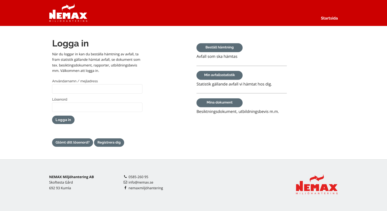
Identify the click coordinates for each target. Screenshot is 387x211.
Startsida (329, 18)
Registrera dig (109, 143)
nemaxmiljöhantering (146, 188)
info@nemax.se (141, 182)
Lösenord (59, 99)
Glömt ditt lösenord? (73, 143)
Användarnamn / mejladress (75, 81)
